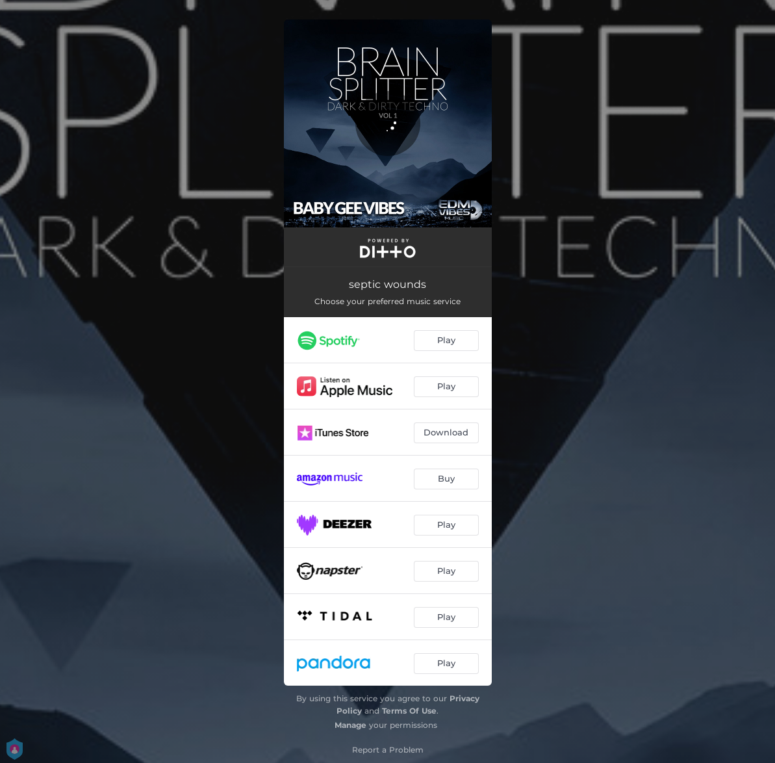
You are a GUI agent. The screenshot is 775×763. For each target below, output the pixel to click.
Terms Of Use (409, 711)
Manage (350, 725)
